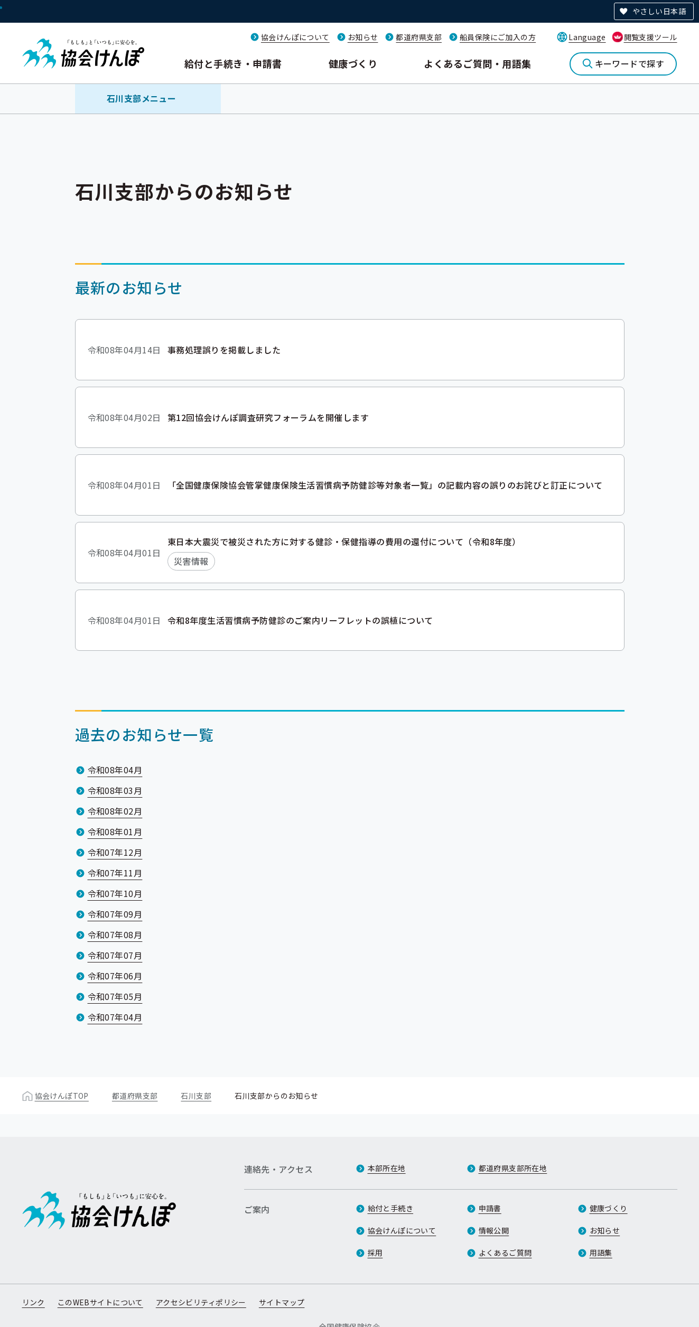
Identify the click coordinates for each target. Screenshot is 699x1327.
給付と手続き (391, 1208)
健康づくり (353, 63)
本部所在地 (387, 1168)
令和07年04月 (115, 1017)
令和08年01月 (115, 831)
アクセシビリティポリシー (201, 1302)
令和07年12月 (115, 852)
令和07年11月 (115, 872)
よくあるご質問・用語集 (477, 63)
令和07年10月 (115, 893)
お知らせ (363, 37)
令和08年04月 (115, 769)
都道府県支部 (419, 37)
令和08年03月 (115, 790)
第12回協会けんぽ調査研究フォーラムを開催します (268, 416)
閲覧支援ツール (650, 37)
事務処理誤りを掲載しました (224, 349)
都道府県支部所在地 (513, 1168)
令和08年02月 (115, 811)
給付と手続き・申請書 (233, 63)
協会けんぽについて (295, 37)
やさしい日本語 (659, 11)
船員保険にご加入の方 (498, 37)
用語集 (601, 1252)
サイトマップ (282, 1302)
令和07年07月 (115, 955)
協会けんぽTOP (62, 1095)
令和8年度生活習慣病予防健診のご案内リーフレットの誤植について (300, 619)
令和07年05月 (115, 996)
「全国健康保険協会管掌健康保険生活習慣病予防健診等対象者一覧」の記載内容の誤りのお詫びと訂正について (385, 484)
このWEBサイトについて (100, 1302)
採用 (375, 1252)
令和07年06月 (115, 975)
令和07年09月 (115, 914)
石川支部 (196, 1095)
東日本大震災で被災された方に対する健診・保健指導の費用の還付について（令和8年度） (344, 541)
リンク (33, 1302)
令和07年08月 (115, 934)
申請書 (490, 1208)
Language (586, 37)
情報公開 (494, 1230)
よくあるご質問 (505, 1252)
